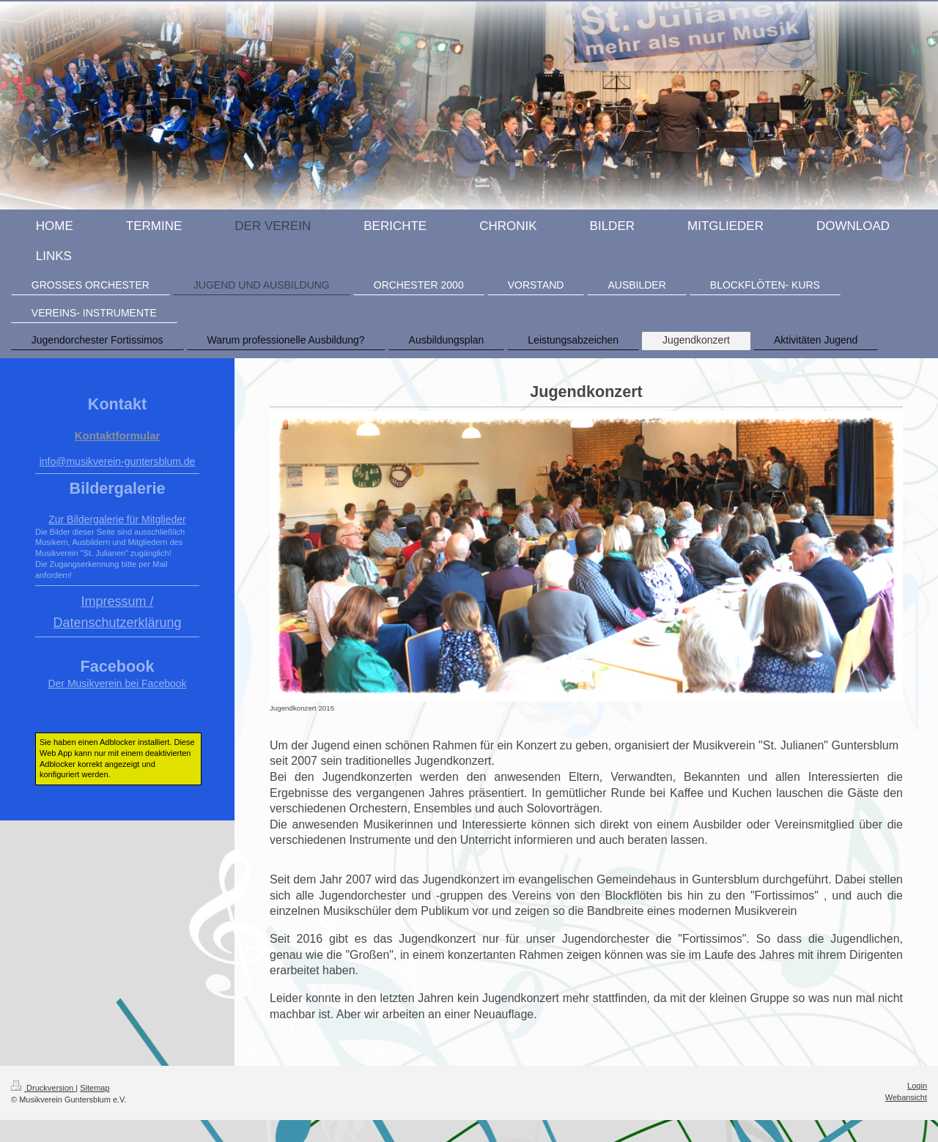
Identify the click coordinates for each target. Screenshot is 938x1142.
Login (917, 1085)
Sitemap (94, 1087)
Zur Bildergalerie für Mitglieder (117, 519)
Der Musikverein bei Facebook (117, 683)
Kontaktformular (117, 435)
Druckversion (43, 1087)
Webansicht (906, 1097)
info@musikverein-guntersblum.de (118, 461)
